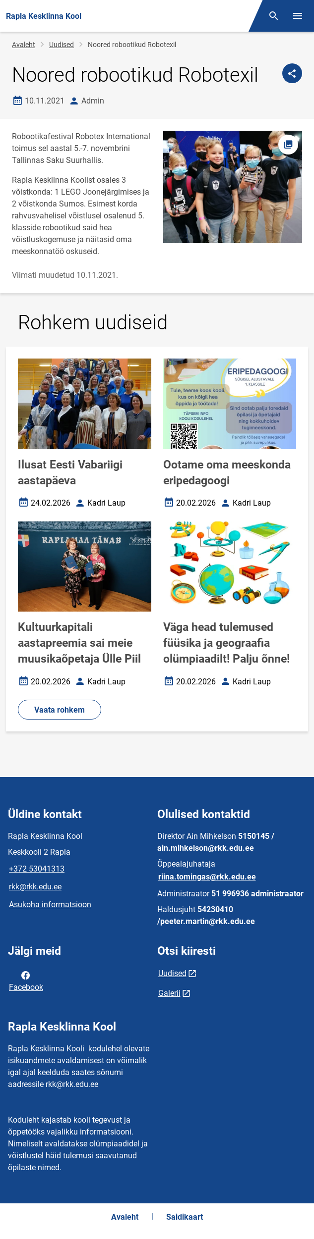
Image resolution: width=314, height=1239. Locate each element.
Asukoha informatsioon (50, 904)
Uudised (61, 45)
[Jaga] (292, 73)
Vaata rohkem (59, 710)
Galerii (169, 993)
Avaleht (23, 45)
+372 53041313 (36, 869)
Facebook (26, 980)
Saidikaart (184, 1217)
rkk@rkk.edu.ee (35, 886)
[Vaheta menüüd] (298, 16)
